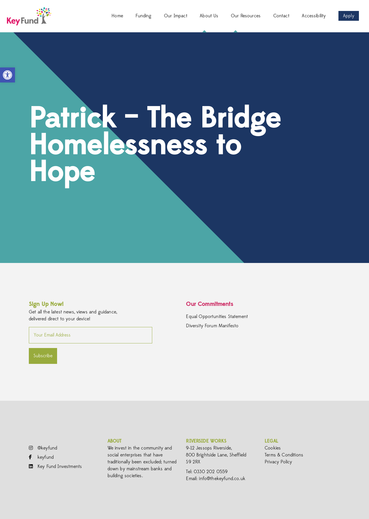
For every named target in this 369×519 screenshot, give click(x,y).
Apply (348, 16)
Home (117, 16)
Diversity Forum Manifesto (212, 326)
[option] (184, 147)
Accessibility (314, 16)
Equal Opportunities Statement (217, 316)
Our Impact (175, 16)
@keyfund (43, 448)
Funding (143, 16)
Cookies (273, 448)
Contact (281, 16)
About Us (209, 16)
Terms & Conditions (284, 455)
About (115, 441)
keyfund (41, 457)
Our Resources (246, 16)
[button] (7, 74)
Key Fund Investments (55, 466)
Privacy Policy (278, 462)
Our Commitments (209, 304)
